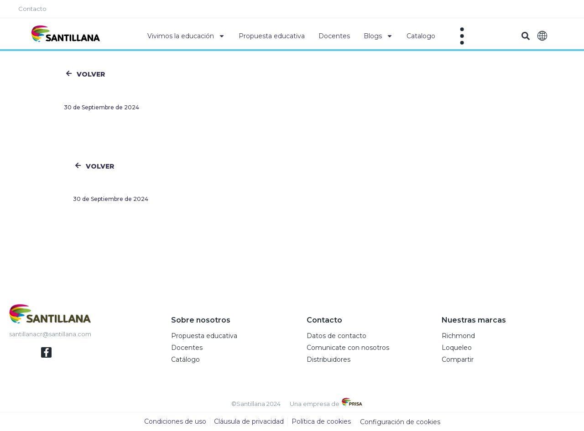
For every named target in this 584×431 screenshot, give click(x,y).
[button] (525, 36)
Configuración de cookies (400, 422)
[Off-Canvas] (462, 36)
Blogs (378, 36)
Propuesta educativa (272, 36)
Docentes (334, 36)
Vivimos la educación (186, 36)
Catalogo (421, 36)
